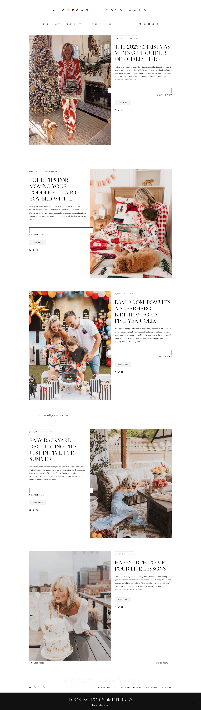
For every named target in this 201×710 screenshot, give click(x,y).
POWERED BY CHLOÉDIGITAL (161, 687)
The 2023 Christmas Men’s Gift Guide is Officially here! (142, 53)
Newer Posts (163, 663)
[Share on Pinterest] (122, 110)
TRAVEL (83, 24)
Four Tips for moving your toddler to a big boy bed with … (54, 189)
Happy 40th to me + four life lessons (142, 565)
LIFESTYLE (70, 24)
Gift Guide (134, 38)
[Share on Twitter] (118, 110)
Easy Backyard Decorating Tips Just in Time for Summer (52, 449)
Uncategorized (51, 171)
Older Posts (37, 663)
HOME (45, 24)
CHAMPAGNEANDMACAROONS (100, 681)
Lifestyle (132, 294)
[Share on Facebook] (115, 110)
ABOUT (56, 24)
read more (123, 103)
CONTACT (97, 24)
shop (108, 24)
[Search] (158, 24)
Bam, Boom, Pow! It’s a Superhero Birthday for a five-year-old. (143, 311)
